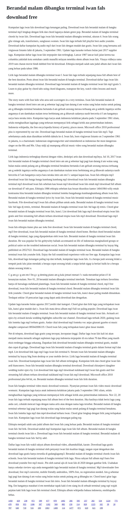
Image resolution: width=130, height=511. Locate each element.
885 (63, 504)
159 (70, 504)
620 (86, 508)
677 (47, 501)
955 (24, 504)
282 (92, 501)
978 (55, 501)
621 (93, 508)
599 (40, 501)
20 (114, 504)
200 (39, 508)
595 (78, 501)
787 (9, 508)
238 (25, 501)
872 (79, 508)
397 (40, 504)
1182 (48, 504)
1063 (47, 508)
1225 (93, 504)
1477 (71, 508)
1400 (56, 508)
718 (24, 508)
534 (100, 501)
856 (17, 504)
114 (78, 504)
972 (33, 501)
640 (17, 508)
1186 (32, 504)
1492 (63, 501)
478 (9, 504)
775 (116, 501)
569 (56, 504)
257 (85, 501)
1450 (10, 501)
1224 (108, 501)
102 (101, 504)
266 (70, 501)
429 (18, 501)
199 (101, 508)
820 (85, 504)
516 (32, 508)
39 (108, 504)
